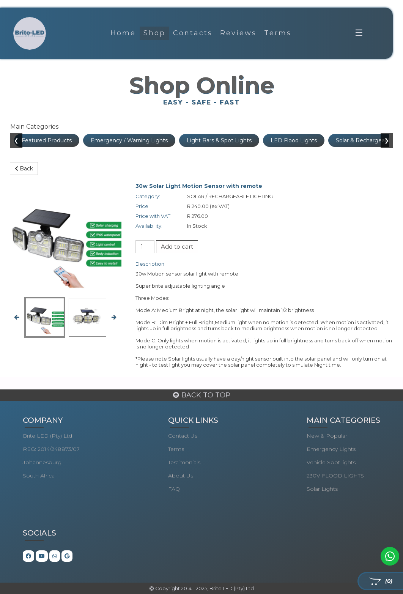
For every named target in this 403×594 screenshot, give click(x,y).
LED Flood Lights (294, 140)
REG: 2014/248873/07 (51, 449)
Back (24, 168)
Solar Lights (322, 488)
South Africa (39, 475)
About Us (180, 475)
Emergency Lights (331, 449)
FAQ (174, 488)
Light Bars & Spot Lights (219, 140)
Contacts (193, 33)
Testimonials (184, 462)
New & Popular (327, 435)
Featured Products (47, 140)
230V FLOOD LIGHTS (335, 475)
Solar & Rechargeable (364, 140)
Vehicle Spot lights (331, 462)
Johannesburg (42, 462)
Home (123, 33)
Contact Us (182, 435)
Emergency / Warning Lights (129, 140)
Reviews (238, 33)
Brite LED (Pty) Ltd (47, 435)
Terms (277, 33)
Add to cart (177, 246)
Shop (154, 33)
